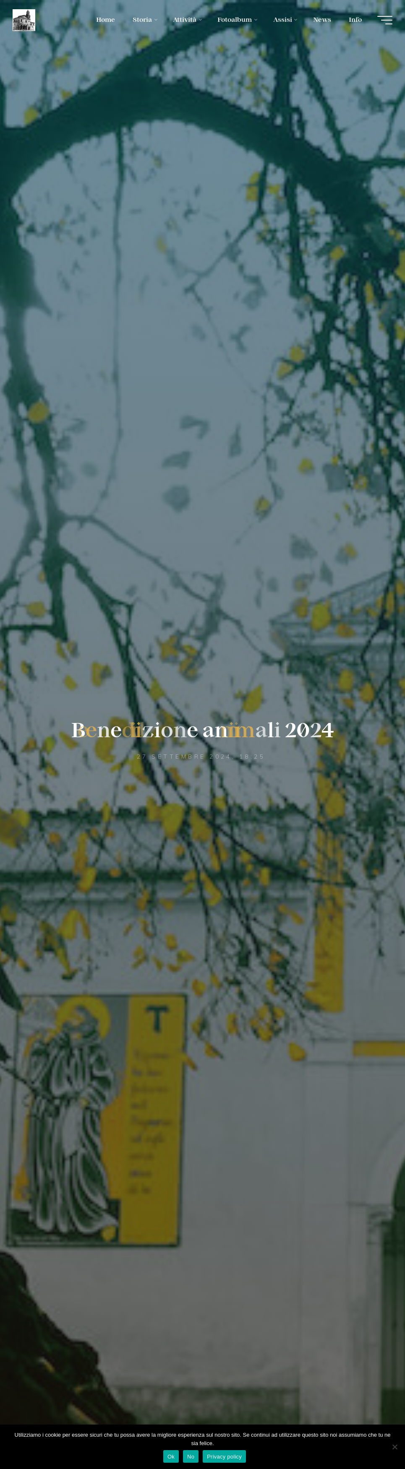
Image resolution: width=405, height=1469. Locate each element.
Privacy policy (224, 1456)
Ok (171, 1456)
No (190, 1456)
